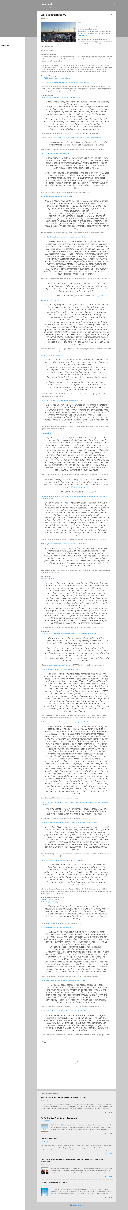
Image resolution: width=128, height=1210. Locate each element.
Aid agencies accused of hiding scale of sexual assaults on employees (63, 980)
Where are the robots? (48, 578)
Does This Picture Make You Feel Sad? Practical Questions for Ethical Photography (67, 1011)
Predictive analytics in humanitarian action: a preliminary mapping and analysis (65, 722)
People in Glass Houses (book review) (54, 1182)
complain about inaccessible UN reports (57, 665)
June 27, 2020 (97, 295)
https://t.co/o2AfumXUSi (76, 487)
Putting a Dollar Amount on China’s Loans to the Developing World (61, 400)
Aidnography (47, 4)
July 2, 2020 (90, 492)
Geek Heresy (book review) (49, 902)
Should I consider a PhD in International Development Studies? (63, 1097)
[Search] (115, 5)
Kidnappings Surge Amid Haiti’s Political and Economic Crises (60, 97)
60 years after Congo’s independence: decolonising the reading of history (64, 237)
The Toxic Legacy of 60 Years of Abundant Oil (55, 153)
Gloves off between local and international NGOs (56, 927)
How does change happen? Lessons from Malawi (56, 196)
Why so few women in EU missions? (52, 355)
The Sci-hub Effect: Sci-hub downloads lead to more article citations (62, 860)
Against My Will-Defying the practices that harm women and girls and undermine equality (68, 634)
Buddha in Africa (46, 433)
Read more (109, 1112)
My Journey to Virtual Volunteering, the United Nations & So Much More (63, 544)
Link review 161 (46, 899)
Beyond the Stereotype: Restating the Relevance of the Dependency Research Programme (69, 822)
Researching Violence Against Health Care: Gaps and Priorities (60, 669)
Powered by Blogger (77, 1205)
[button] (111, 15)
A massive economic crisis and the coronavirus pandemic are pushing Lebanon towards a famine (71, 138)
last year (86, 31)
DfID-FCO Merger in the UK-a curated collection (56, 78)
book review (51, 923)
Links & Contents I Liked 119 (51, 1139)
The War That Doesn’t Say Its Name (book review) (59, 1118)
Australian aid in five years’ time (51, 300)
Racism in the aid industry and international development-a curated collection (65, 82)
